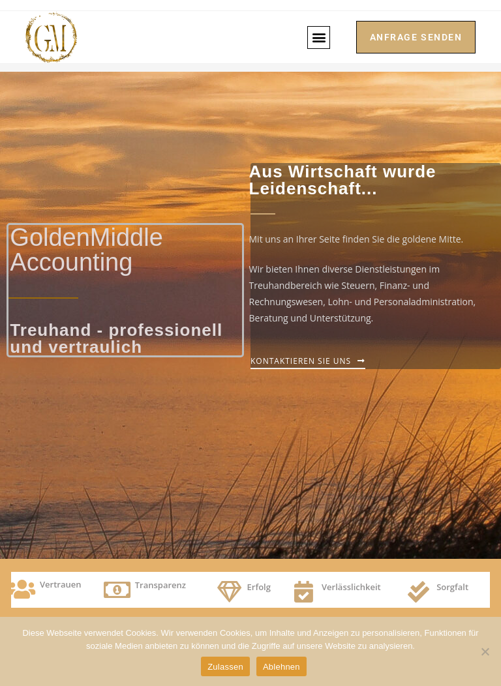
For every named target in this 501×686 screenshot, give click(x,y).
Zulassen (225, 667)
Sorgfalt (452, 587)
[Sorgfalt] (418, 592)
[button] (318, 37)
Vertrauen (61, 584)
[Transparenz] (117, 590)
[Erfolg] (229, 592)
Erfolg (259, 587)
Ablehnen (281, 667)
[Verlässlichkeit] (303, 592)
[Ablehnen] (484, 651)
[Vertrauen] (22, 589)
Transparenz (160, 585)
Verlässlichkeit (351, 587)
